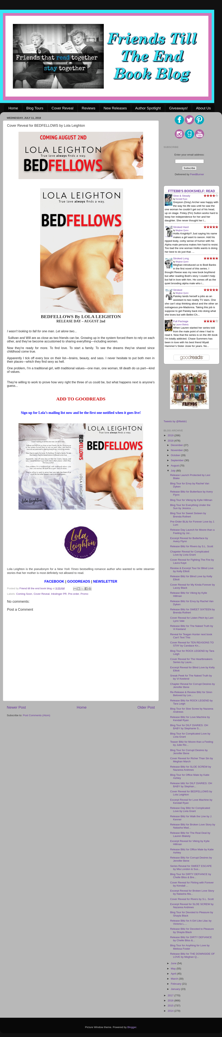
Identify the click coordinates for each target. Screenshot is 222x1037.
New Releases (115, 108)
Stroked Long (181, 258)
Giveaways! (178, 108)
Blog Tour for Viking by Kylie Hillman (191, 500)
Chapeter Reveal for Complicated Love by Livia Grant (189, 553)
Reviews (88, 108)
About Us (203, 108)
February (176, 983)
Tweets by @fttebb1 (175, 421)
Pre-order (73, 593)
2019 (171, 435)
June (174, 963)
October (176, 455)
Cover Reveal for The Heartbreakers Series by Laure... (191, 661)
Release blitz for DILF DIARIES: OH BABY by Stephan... (191, 785)
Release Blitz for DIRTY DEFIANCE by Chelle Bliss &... (191, 939)
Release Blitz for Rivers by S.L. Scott (191, 546)
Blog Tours (34, 108)
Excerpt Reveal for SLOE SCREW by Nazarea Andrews (192, 906)
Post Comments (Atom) (36, 715)
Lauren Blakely (182, 325)
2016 (171, 1000)
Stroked (177, 289)
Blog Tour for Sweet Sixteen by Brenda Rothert (188, 515)
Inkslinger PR (59, 593)
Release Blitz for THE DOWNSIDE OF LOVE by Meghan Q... (192, 955)
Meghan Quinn (182, 230)
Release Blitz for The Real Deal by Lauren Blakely (190, 834)
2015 (171, 1005)
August (175, 465)
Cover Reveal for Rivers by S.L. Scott (192, 899)
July (173, 470)
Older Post (146, 707)
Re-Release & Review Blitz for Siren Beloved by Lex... (191, 694)
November (177, 450)
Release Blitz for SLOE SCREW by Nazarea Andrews (190, 768)
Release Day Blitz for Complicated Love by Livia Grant (190, 810)
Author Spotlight (148, 108)
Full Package (180, 321)
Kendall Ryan (181, 199)
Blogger (131, 1027)
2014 (171, 1010)
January (176, 989)
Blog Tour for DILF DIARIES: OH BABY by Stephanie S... (189, 727)
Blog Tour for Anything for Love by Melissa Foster (190, 947)
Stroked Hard (181, 227)
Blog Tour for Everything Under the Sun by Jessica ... (190, 507)
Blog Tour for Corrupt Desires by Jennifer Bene (189, 752)
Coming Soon (24, 593)
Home (13, 108)
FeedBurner (197, 174)
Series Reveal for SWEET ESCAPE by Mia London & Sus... (191, 868)
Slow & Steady (181, 195)
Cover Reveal (62, 108)
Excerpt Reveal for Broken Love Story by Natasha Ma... (192, 892)
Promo (84, 593)
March (175, 978)
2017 (171, 995)
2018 (171, 440)
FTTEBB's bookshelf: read (191, 191)
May (173, 968)
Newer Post (16, 707)
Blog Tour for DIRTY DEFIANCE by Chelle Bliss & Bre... (190, 876)
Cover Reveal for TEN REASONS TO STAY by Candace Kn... (192, 644)
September (177, 460)
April (174, 973)
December (177, 445)
